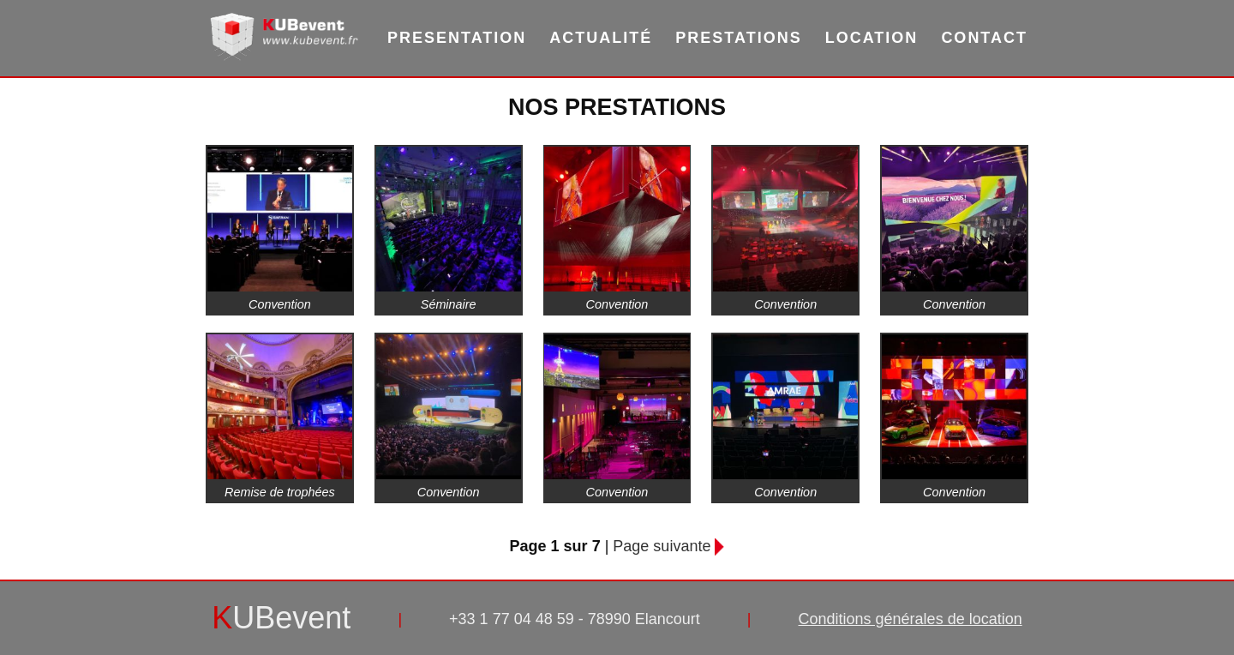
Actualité (600, 37)
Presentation (456, 37)
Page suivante (661, 546)
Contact (984, 37)
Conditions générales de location (910, 619)
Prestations (738, 37)
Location (872, 37)
